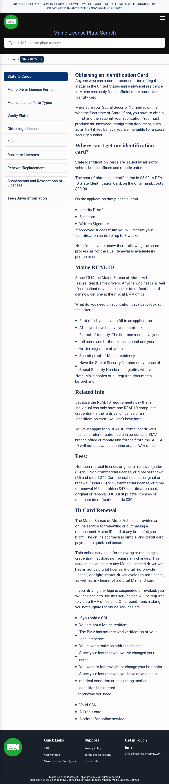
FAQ (46, 748)
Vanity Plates (18, 115)
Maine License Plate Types (30, 102)
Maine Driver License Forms (31, 89)
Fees (12, 142)
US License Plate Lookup (61, 779)
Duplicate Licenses (23, 155)
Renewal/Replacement (26, 168)
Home (10, 59)
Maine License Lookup (125, 779)
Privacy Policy (93, 748)
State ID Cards (32, 59)
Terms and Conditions (98, 754)
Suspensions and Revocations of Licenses (35, 183)
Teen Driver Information (27, 198)
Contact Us (91, 761)
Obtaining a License (24, 129)
